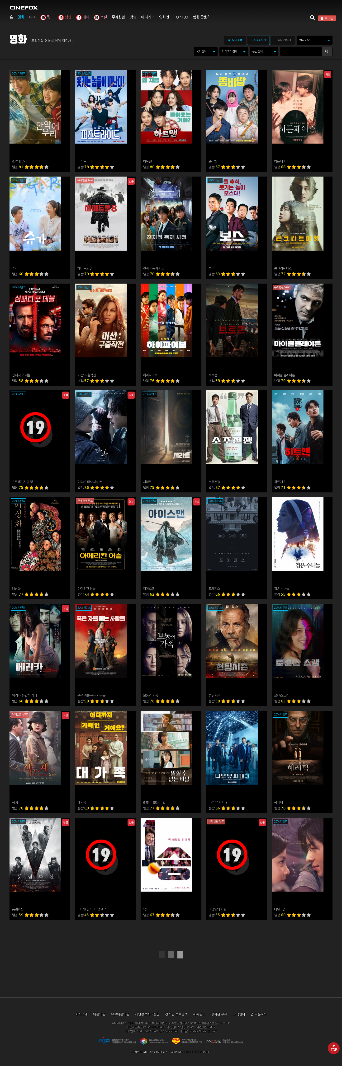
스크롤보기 (258, 40)
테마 (32, 17)
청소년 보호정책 (176, 1014)
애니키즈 (147, 17)
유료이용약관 (120, 1014)
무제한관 (118, 17)
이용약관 (99, 1014)
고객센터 (239, 1014)
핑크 (46, 17)
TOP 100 (181, 17)
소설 (100, 17)
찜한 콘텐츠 (201, 17)
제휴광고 (199, 1014)
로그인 (327, 18)
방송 (133, 17)
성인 (64, 17)
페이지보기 (283, 40)
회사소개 (81, 1014)
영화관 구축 (219, 1014)
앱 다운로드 (259, 1014)
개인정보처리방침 (147, 1014)
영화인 (164, 17)
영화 (21, 17)
